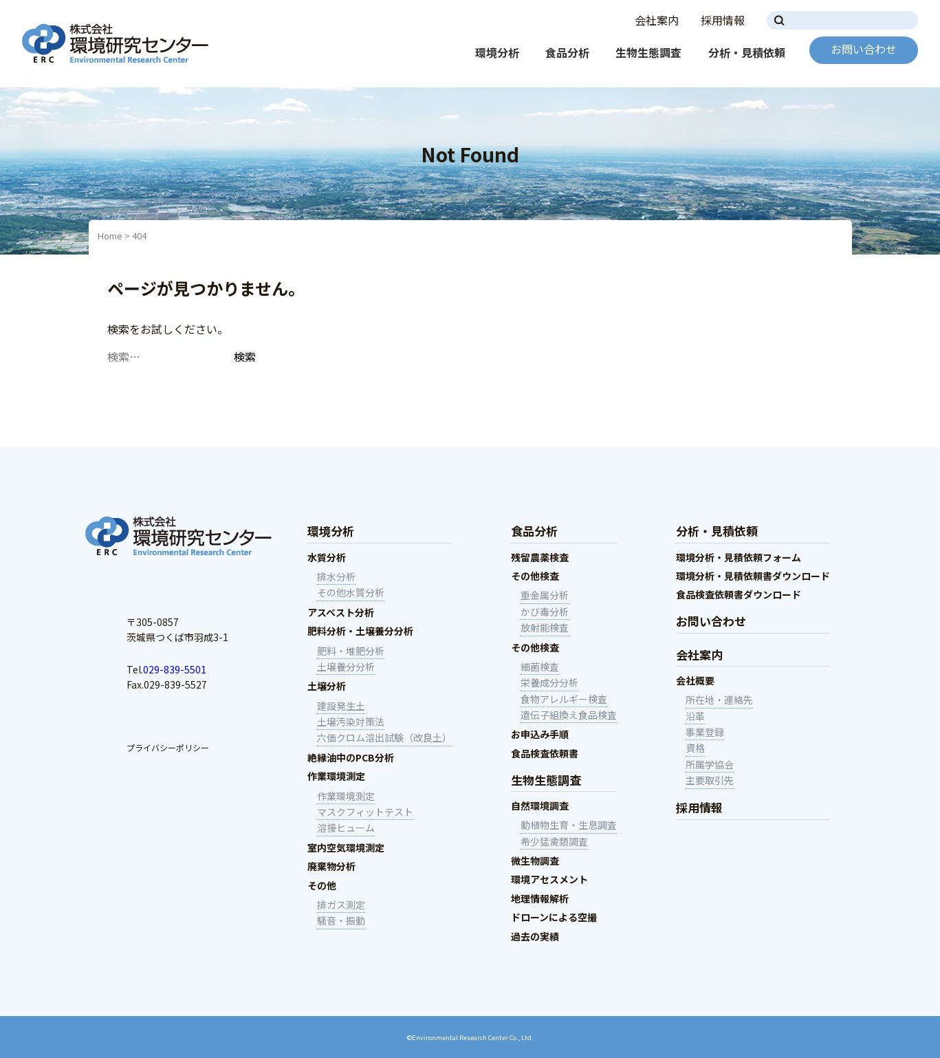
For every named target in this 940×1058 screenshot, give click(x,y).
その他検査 (535, 576)
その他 (321, 885)
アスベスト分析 (340, 612)
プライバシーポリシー (168, 747)
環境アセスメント (549, 879)
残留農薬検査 (540, 557)
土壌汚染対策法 (350, 721)
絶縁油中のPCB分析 (350, 757)
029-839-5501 (174, 669)
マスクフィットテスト (365, 812)
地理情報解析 (540, 898)
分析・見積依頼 (746, 52)
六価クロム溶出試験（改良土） (384, 737)
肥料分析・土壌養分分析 (360, 631)
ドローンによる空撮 (554, 917)
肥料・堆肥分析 (350, 651)
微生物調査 (535, 860)
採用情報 (723, 20)
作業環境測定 (336, 776)
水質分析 (326, 557)
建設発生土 (341, 706)
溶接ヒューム (346, 827)
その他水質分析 (350, 592)
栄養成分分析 (549, 682)
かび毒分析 (545, 611)
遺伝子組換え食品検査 (569, 715)
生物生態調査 (648, 52)
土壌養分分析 (346, 666)
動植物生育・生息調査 (569, 825)
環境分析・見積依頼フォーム (738, 557)
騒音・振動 (341, 920)
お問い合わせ (864, 49)
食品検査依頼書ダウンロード (738, 594)
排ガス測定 (341, 904)
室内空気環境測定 (345, 847)
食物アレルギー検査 (564, 699)
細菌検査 (540, 666)
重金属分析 (545, 595)
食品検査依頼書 (544, 753)
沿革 (695, 716)
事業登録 (705, 732)
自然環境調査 (540, 805)
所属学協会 (710, 764)
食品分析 (567, 52)
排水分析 (336, 576)
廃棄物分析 (331, 866)
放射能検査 (545, 627)
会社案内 (657, 20)
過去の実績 (535, 936)
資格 (695, 748)
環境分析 (497, 52)
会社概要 (695, 680)
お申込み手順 (540, 734)
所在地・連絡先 (719, 699)
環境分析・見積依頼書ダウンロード (753, 576)
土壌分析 (326, 686)
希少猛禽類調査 (554, 841)
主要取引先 (710, 780)
